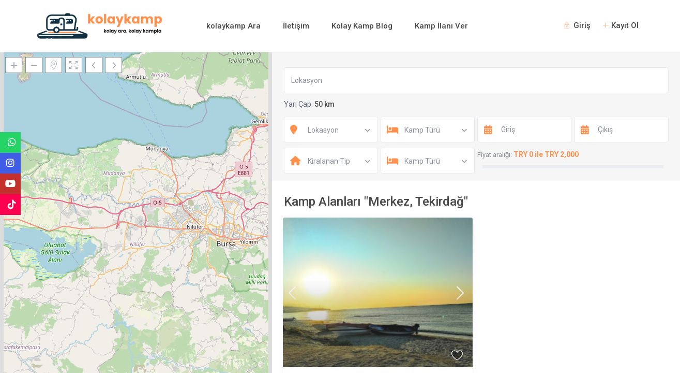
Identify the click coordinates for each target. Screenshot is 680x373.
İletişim (296, 26)
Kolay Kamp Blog (361, 26)
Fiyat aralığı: (494, 155)
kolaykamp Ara (233, 26)
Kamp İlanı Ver (441, 26)
